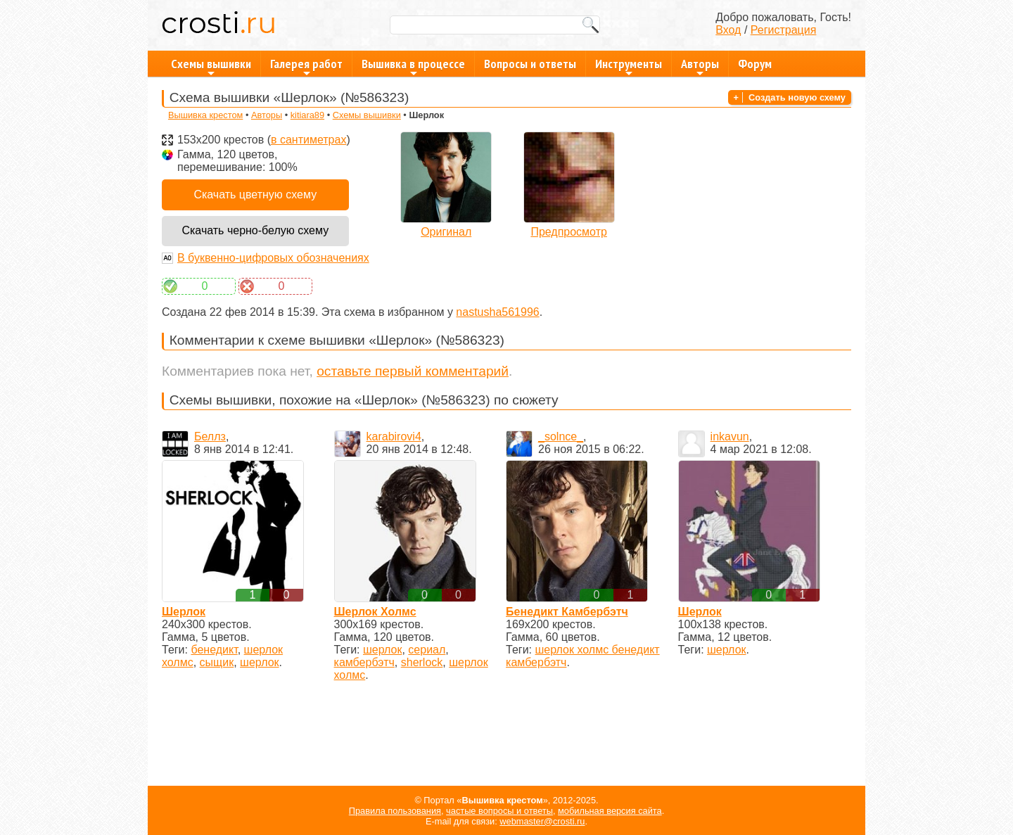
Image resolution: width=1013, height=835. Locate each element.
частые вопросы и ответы (499, 810)
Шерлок (183, 612)
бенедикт (214, 650)
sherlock (422, 662)
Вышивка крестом (205, 115)
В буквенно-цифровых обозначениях (273, 258)
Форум (755, 64)
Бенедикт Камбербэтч (567, 612)
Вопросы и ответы (530, 64)
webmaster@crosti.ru (542, 821)
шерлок (259, 662)
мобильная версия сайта (610, 810)
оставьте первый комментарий (413, 371)
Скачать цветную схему (255, 194)
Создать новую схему (797, 97)
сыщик (217, 662)
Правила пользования (395, 810)
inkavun (730, 436)
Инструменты (628, 66)
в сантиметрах (308, 140)
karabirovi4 (394, 436)
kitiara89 (307, 115)
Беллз (210, 436)
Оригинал (446, 232)
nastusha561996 (497, 312)
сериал (426, 650)
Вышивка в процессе (413, 66)
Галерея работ (306, 66)
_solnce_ (560, 436)
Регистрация (784, 30)
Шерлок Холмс (375, 612)
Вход (728, 30)
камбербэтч (364, 662)
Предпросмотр (568, 232)
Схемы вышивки (211, 66)
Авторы (700, 66)
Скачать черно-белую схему (255, 230)
